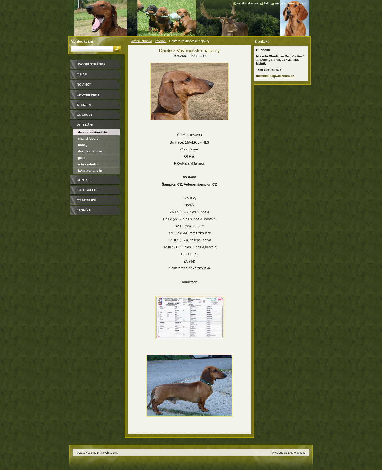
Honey (82, 145)
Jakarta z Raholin (90, 170)
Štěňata (84, 105)
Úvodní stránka (141, 41)
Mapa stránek (284, 3)
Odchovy (85, 115)
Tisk (266, 3)
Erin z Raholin (88, 164)
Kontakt (84, 180)
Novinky (84, 84)
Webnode (299, 452)
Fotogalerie (88, 190)
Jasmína (84, 210)
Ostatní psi (86, 200)
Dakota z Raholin (90, 151)
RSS (302, 3)
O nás (82, 74)
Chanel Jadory (88, 138)
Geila (81, 158)
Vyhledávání (82, 41)
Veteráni (160, 41)
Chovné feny (88, 94)
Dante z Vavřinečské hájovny (93, 132)
